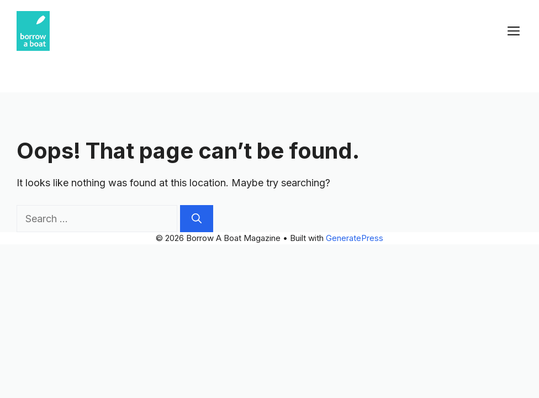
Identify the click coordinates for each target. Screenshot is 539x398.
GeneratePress (354, 238)
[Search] (196, 218)
